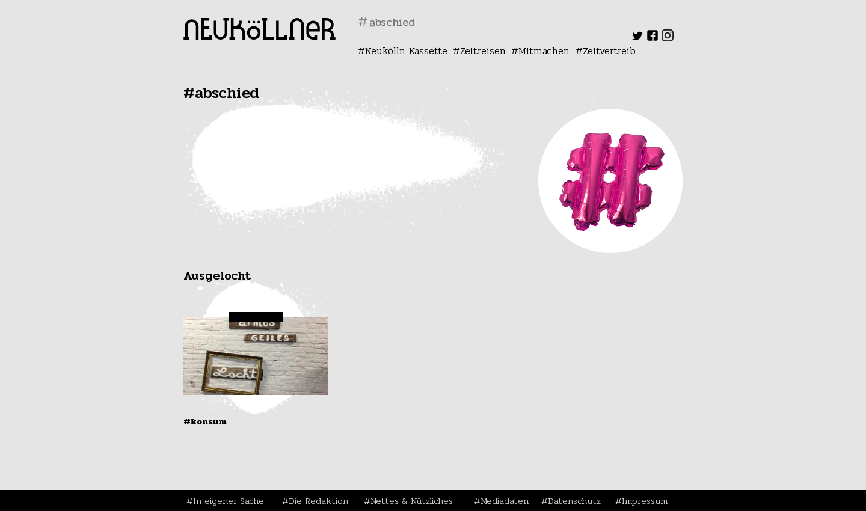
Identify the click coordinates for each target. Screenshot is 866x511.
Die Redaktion (318, 500)
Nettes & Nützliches (411, 500)
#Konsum (205, 421)
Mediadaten (505, 500)
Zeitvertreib (609, 50)
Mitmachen (544, 50)
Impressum (645, 500)
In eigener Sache (228, 500)
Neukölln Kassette (406, 50)
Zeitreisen (483, 50)
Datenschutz (574, 500)
